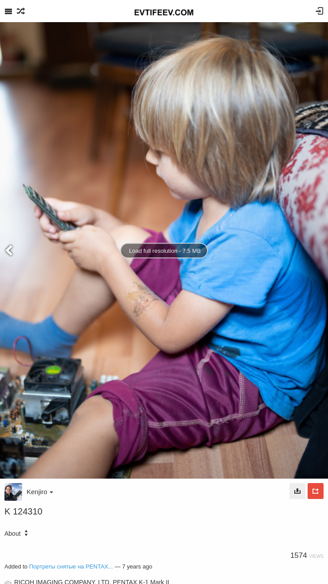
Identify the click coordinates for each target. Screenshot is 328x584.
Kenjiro (40, 491)
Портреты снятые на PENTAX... (71, 566)
